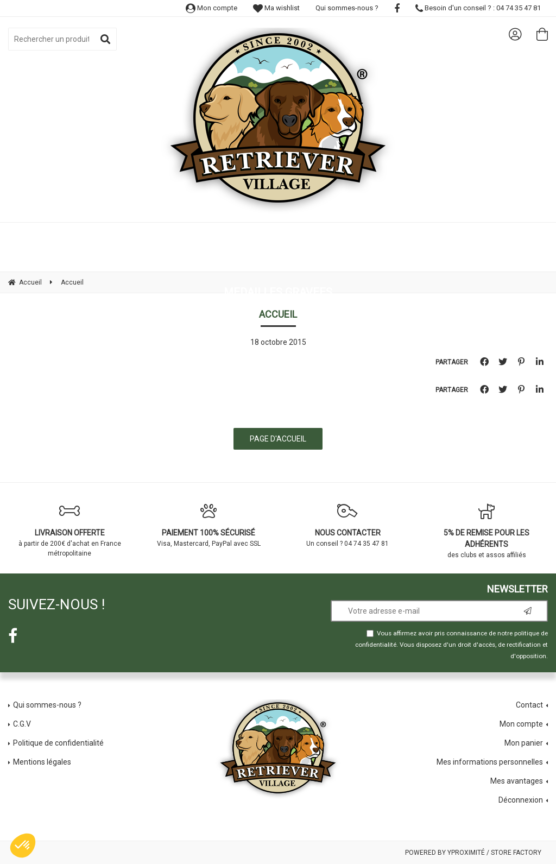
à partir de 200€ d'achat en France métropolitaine (69, 530)
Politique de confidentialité (58, 743)
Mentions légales (42, 762)
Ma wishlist (276, 8)
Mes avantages (516, 781)
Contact (529, 705)
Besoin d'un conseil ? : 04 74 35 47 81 (478, 8)
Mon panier (523, 743)
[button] (23, 846)
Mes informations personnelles (490, 762)
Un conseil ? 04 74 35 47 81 (347, 525)
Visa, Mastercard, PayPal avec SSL (208, 525)
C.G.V (22, 724)
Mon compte (211, 8)
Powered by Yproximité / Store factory (473, 852)
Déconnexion (520, 800)
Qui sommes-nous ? (346, 8)
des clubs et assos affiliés (486, 531)
